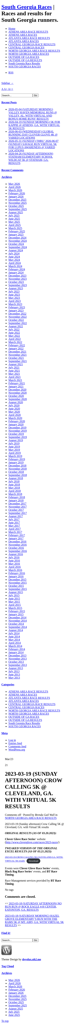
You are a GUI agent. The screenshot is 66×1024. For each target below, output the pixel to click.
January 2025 (16, 234)
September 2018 (17, 475)
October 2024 (16, 244)
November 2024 (17, 240)
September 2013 (17, 664)
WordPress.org (16, 749)
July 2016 (14, 557)
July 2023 (14, 291)
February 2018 (16, 497)
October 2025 (16, 206)
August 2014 (15, 630)
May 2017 (14, 525)
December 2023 (17, 275)
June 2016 (14, 560)
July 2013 (14, 671)
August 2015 (15, 592)
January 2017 (16, 538)
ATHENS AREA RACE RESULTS (28, 31)
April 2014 (14, 642)
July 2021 (14, 367)
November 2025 (17, 202)
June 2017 (14, 522)
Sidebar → (7, 83)
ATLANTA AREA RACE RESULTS (29, 38)
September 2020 (17, 399)
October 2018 (16, 471)
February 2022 (16, 345)
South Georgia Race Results (24, 63)
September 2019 (17, 437)
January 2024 (16, 272)
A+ (6, 89)
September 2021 (17, 361)
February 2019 (16, 459)
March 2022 (15, 342)
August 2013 (15, 668)
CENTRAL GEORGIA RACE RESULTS (31, 44)
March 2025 (15, 228)
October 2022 (16, 319)
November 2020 (17, 392)
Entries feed (15, 743)
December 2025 (17, 199)
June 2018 (14, 484)
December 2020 (17, 389)
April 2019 (14, 452)
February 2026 (16, 193)
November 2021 (17, 354)
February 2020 (16, 421)
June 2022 (14, 332)
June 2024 (14, 256)
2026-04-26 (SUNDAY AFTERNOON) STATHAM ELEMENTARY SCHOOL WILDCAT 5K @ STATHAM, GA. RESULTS (30, 158)
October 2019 (16, 433)
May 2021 (14, 373)
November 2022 (17, 316)
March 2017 (15, 532)
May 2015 (14, 601)
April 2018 (14, 490)
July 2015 (14, 595)
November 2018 (17, 468)
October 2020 (16, 395)
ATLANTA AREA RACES (23, 41)
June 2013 (14, 674)
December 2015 (17, 579)
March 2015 (15, 608)
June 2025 (14, 218)
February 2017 (16, 535)
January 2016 (16, 576)
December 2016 (17, 541)
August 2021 (15, 364)
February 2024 (16, 269)
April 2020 (14, 414)
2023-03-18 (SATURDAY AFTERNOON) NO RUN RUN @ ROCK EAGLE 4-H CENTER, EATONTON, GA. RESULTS (33, 906)
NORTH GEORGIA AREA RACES (28, 53)
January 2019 (16, 462)
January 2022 (16, 348)
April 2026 (14, 187)
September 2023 (17, 285)
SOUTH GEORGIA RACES (24, 66)
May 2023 (14, 297)
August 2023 (15, 288)
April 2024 (14, 262)
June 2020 (14, 408)
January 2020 (16, 424)
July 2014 (14, 633)
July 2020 (14, 405)
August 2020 (15, 402)
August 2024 (15, 250)
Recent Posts (9, 102)
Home (11, 28)
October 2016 (16, 547)
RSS (10, 72)
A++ (10, 89)
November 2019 (17, 430)
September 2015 (17, 589)
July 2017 (14, 519)
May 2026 (14, 183)
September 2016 (17, 551)
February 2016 (16, 573)
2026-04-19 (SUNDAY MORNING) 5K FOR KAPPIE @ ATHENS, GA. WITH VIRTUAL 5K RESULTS (34, 125)
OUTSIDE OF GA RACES (23, 57)
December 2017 (17, 503)
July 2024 (14, 253)
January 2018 (16, 500)
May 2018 (14, 487)
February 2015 (16, 611)
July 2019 (14, 443)
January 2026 (16, 196)
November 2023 (17, 278)
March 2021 (15, 380)
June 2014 (14, 636)
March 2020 (15, 418)
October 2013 (16, 661)
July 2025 (14, 215)
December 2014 (17, 617)
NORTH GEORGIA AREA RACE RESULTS (34, 50)
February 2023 (16, 307)
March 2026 (15, 190)
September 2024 (17, 247)
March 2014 (15, 646)
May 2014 (14, 639)
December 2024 (17, 237)
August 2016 (15, 554)
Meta (4, 733)
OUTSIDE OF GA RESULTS (25, 60)
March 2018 (15, 494)
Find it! (5, 933)
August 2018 (15, 478)
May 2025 (14, 221)
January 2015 (16, 614)
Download (33, 861)
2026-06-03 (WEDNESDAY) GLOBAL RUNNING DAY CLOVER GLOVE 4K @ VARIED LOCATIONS (33, 134)
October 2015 (16, 585)
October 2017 (16, 509)
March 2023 (15, 304)
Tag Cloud (7, 966)
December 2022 (17, 313)
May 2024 (14, 259)
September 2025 (17, 209)
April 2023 (14, 300)
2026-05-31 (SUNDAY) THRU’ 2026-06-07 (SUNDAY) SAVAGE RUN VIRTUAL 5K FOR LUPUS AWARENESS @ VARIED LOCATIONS (33, 145)
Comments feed (17, 746)
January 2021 (16, 386)
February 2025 (16, 231)
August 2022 (15, 326)
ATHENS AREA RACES (22, 34)
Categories (7, 684)
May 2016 (14, 563)
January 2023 (16, 310)
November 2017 (17, 506)
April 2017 (14, 528)
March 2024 (15, 266)
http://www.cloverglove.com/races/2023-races (32, 842)
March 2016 (15, 570)
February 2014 (16, 649)
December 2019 (17, 427)
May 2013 (14, 677)
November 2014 (17, 620)
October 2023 (16, 281)
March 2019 (15, 456)
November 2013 (17, 658)
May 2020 (14, 411)
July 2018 (14, 481)
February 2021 (16, 383)
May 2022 (14, 335)
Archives (6, 177)
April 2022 (14, 338)
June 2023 (14, 294)
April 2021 (14, 376)
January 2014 (16, 652)
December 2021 (17, 351)
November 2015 (17, 582)
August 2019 (15, 440)
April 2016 (14, 566)
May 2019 (14, 449)
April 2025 (14, 225)
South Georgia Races (26, 7)
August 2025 (15, 212)
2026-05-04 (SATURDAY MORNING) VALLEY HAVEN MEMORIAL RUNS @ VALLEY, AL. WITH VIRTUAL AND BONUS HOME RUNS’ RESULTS (32, 114)
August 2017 (15, 516)
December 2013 (17, 655)
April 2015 (14, 604)
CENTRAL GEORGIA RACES (26, 47)
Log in (12, 740)
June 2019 (14, 446)
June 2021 (14, 370)
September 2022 (17, 323)
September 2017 (17, 513)
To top (5, 1020)
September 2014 (17, 627)
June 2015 (14, 598)
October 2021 (16, 357)
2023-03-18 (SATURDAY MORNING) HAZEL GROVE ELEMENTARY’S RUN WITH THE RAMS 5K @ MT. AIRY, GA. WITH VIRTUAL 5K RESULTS (34, 920)
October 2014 (16, 623)
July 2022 (14, 329)
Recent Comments (12, 170)
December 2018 (17, 465)
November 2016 (17, 544)
